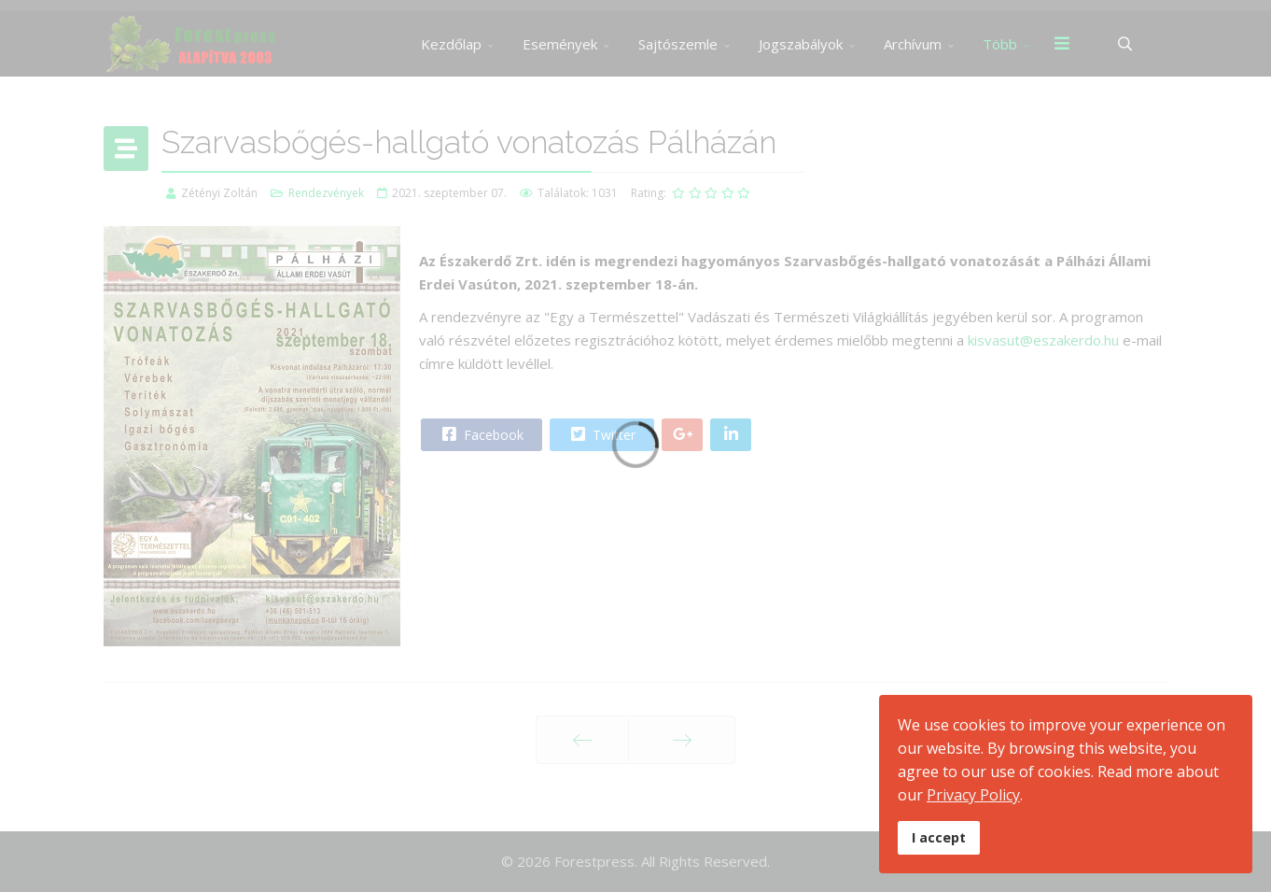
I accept (939, 837)
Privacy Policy (973, 795)
